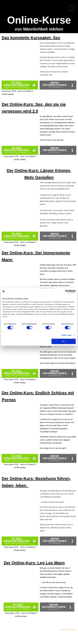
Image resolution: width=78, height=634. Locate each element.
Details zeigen (66, 335)
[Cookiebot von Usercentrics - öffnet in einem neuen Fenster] (67, 291)
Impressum (72, 629)
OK (63, 341)
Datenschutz (64, 629)
